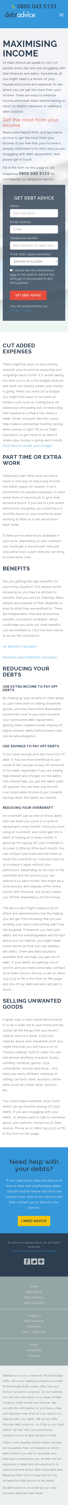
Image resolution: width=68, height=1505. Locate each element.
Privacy (34, 1344)
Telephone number (24, 238)
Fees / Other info (34, 1331)
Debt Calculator (34, 1302)
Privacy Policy (20, 310)
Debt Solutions (34, 1297)
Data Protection (34, 1321)
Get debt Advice (28, 295)
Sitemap (34, 1355)
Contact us (34, 1315)
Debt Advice (20, 14)
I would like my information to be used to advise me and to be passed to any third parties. (32, 277)
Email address (20, 222)
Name (14, 206)
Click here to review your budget (27, 445)
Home (34, 1286)
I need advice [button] (34, 1221)
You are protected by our (29, 308)
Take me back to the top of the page (34, 1250)
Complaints (34, 1350)
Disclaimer (34, 1326)
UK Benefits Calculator (20, 646)
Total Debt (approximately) (30, 254)
